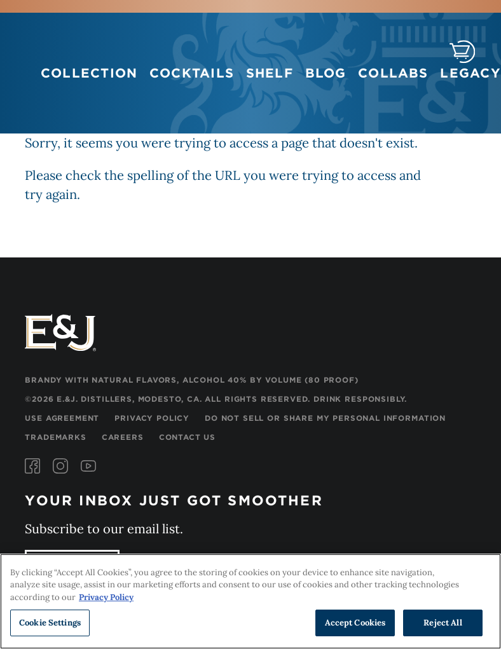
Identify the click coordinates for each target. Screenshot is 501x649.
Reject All (442, 623)
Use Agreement (62, 418)
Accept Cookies (355, 623)
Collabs (393, 73)
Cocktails (191, 73)
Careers (123, 437)
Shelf (269, 73)
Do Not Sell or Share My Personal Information (325, 418)
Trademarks (55, 437)
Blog (326, 73)
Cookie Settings (50, 623)
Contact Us (187, 437)
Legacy (470, 73)
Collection (89, 73)
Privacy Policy (151, 418)
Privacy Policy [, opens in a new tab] (106, 597)
